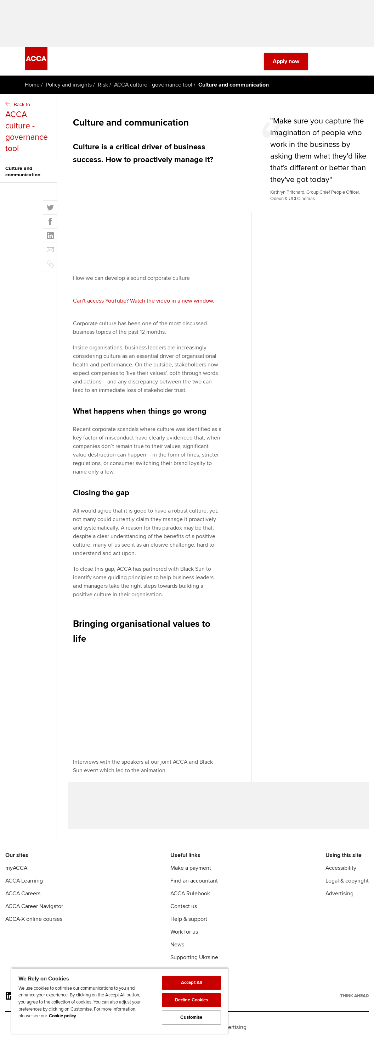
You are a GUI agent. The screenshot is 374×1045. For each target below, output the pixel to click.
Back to (29, 130)
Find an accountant (194, 885)
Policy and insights (69, 87)
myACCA (16, 872)
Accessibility (340, 872)
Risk (103, 87)
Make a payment (190, 872)
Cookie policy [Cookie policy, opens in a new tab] (62, 1016)
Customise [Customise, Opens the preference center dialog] (191, 1017)
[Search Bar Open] (325, 63)
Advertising (339, 898)
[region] (119, 1001)
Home (32, 87)
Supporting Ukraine (194, 962)
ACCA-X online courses (33, 923)
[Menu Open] (344, 63)
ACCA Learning (24, 885)
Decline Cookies (191, 1000)
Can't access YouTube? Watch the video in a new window (143, 303)
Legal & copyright (347, 885)
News (177, 949)
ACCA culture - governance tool (153, 87)
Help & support (188, 923)
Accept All (191, 982)
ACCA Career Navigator (34, 910)
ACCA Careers (22, 898)
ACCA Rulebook (190, 898)
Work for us (184, 936)
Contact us (183, 910)
